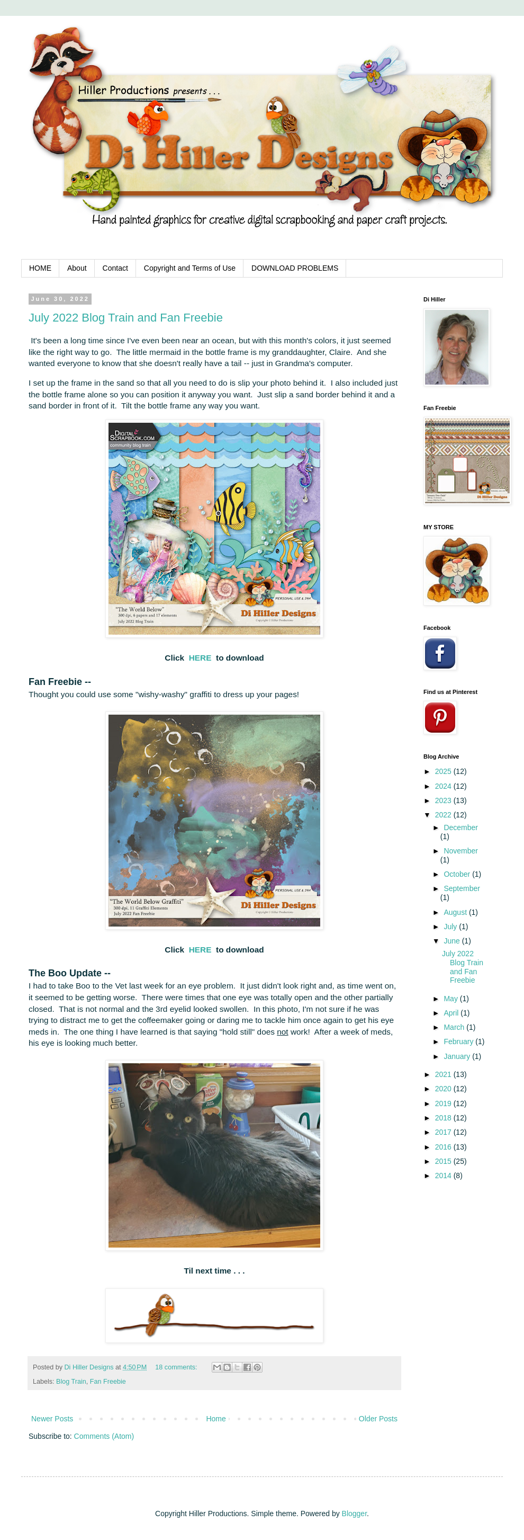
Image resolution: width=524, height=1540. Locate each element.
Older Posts (378, 1418)
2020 (444, 1088)
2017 (444, 1132)
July (451, 926)
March (455, 1027)
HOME (40, 268)
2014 (444, 1175)
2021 (444, 1074)
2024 (444, 786)
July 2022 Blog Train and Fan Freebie (126, 317)
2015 (444, 1161)
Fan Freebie (108, 1381)
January (458, 1056)
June (453, 941)
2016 (444, 1147)
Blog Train (71, 1381)
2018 (444, 1118)
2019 (444, 1103)
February (459, 1041)
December (461, 827)
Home (215, 1418)
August (456, 912)
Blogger (354, 1513)
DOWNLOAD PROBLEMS (294, 268)
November (461, 851)
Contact (115, 268)
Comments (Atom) (104, 1436)
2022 (444, 815)
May (451, 998)
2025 (444, 771)
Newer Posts (52, 1418)
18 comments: (177, 1367)
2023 (444, 800)
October (458, 874)
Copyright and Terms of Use (190, 268)
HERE (200, 657)
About (77, 268)
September (462, 888)
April (452, 1013)
